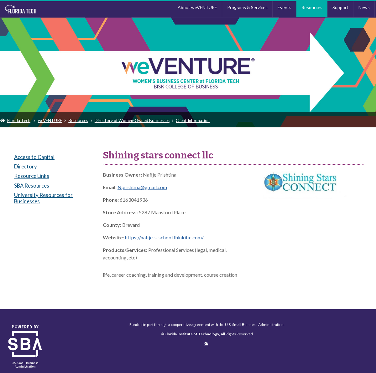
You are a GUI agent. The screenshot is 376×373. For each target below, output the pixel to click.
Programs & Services (247, 7)
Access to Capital (34, 157)
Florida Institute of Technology (47, 9)
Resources (311, 7)
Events (284, 7)
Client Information (193, 120)
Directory (25, 166)
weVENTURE (50, 120)
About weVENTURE (197, 7)
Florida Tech (18, 120)
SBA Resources (31, 185)
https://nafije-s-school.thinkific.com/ (164, 237)
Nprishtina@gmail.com (142, 187)
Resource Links (31, 176)
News (364, 7)
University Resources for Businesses (43, 198)
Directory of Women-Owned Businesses (132, 120)
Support (340, 7)
